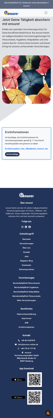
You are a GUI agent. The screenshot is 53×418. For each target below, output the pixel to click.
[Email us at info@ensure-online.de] (28, 345)
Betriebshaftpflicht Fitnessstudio (26, 296)
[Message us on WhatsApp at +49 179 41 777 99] (28, 349)
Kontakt (26, 252)
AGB (26, 323)
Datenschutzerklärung (26, 314)
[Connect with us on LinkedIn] (26, 227)
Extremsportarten (26, 269)
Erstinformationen (26, 327)
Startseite (26, 239)
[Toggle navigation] (46, 12)
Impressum (26, 318)
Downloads (26, 265)
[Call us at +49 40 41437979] (28, 341)
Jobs (26, 256)
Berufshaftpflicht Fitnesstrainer (26, 283)
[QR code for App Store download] (34, 380)
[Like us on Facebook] (29, 227)
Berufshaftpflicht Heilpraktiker (27, 292)
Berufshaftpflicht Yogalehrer (26, 287)
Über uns (26, 248)
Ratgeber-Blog (26, 261)
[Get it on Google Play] (19, 398)
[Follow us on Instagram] (22, 227)
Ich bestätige (12, 154)
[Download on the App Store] (19, 380)
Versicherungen (26, 244)
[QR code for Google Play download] (34, 398)
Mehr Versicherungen (26, 300)
